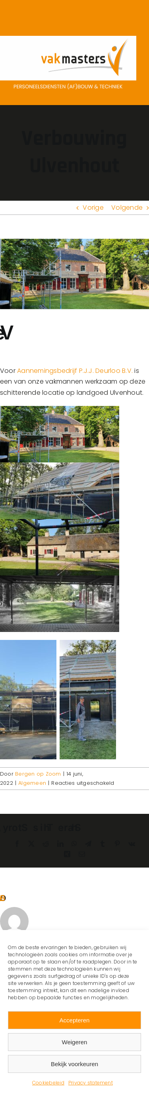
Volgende (127, 207)
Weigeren (74, 1042)
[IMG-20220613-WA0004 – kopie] (74, 274)
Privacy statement (90, 1082)
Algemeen (32, 783)
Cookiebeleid (48, 1082)
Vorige (93, 207)
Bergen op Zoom (38, 774)
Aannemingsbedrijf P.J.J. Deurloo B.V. (75, 370)
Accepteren (75, 1020)
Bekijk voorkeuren (74, 1064)
